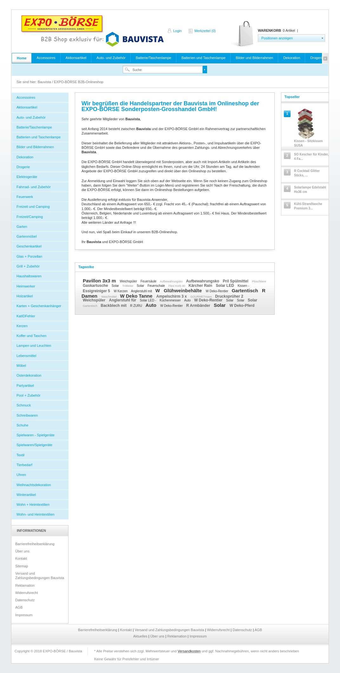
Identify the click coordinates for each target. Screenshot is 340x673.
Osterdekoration (28, 375)
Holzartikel (24, 296)
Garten (21, 226)
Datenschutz (25, 600)
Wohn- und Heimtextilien (35, 514)
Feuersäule (149, 281)
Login (177, 31)
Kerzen (22, 326)
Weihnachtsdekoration (33, 485)
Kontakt (21, 558)
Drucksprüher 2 (229, 296)
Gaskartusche (96, 285)
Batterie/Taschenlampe (153, 58)
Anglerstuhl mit (142, 291)
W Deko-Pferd (242, 305)
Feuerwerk (24, 197)
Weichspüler (129, 281)
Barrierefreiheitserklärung (35, 544)
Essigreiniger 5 (97, 291)
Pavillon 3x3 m (100, 280)
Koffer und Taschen (31, 336)
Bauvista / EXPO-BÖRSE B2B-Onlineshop (92, 31)
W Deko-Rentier (217, 291)
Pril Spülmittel (236, 281)
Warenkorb (242, 34)
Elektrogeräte (26, 177)
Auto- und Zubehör (111, 58)
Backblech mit (114, 305)
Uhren (21, 475)
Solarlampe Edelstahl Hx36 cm (310, 190)
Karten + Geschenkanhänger (38, 306)
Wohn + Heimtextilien (32, 504)
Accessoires (46, 58)
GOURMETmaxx (201, 296)
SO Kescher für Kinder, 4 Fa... (311, 157)
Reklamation (25, 585)
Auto (188, 300)
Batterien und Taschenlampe (203, 58)
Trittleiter (128, 285)
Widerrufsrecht (26, 593)
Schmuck (23, 405)
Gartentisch (245, 290)
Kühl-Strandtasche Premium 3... (308, 206)
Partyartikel (25, 385)
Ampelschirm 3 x (172, 296)
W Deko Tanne (137, 296)
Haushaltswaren (29, 276)
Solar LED (225, 285)
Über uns (22, 551)
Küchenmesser (170, 300)
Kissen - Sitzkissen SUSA (308, 143)
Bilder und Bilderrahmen (254, 58)
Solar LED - (148, 300)
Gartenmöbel (26, 236)
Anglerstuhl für (123, 300)
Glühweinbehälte (183, 290)
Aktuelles (140, 636)
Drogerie (317, 58)
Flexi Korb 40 (177, 285)
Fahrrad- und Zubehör (33, 187)
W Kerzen (121, 291)
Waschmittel (109, 296)
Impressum (23, 615)
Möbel (21, 365)
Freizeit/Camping (29, 217)
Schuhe (22, 425)
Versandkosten (189, 651)
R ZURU (136, 305)
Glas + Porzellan (29, 256)
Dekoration (291, 58)
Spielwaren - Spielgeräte (35, 435)
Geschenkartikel (29, 246)
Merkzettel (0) (205, 31)
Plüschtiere (259, 281)
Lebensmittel (26, 356)
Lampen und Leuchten (33, 345)
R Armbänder (198, 305)
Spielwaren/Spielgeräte (34, 445)
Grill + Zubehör (28, 266)
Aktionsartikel (76, 58)
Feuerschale (156, 285)
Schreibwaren (27, 415)
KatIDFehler (25, 316)
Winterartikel (26, 495)
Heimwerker (25, 286)
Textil (20, 455)
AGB (19, 607)
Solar (116, 285)
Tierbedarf (24, 465)
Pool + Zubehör (28, 395)
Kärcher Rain (200, 285)
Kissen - (243, 285)
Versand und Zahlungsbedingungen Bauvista (39, 575)
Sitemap (21, 566)
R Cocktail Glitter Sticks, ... (307, 173)
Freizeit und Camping (33, 206)
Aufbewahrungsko (172, 281)
